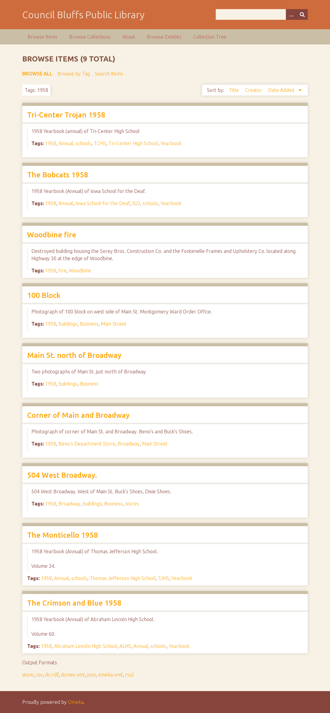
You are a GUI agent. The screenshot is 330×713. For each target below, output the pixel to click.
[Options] (291, 14)
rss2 (129, 674)
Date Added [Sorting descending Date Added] (281, 90)
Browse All (37, 73)
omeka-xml (110, 674)
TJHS (163, 578)
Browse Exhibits (164, 37)
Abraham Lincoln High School (85, 646)
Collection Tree (209, 37)
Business (89, 324)
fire (62, 270)
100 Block (43, 295)
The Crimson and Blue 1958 (74, 603)
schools (83, 143)
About (128, 37)
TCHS (100, 143)
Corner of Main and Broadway (78, 415)
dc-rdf (52, 674)
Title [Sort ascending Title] (234, 90)
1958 (50, 143)
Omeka (75, 702)
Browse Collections (90, 37)
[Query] (261, 14)
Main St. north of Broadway (74, 355)
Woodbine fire (51, 235)
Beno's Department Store (87, 443)
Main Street (113, 324)
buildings (68, 324)
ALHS (125, 646)
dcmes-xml (73, 674)
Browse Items (42, 37)
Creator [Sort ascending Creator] (254, 90)
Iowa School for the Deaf (103, 203)
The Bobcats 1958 (57, 175)
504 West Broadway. (62, 475)
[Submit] (302, 14)
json (91, 674)
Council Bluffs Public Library (83, 14)
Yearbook (171, 143)
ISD (136, 203)
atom (28, 674)
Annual (66, 143)
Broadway (129, 443)
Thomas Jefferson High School (123, 578)
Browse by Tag (73, 73)
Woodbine (80, 270)
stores (132, 503)
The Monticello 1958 (62, 535)
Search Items (109, 73)
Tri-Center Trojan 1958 (66, 115)
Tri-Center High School (133, 143)
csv (39, 674)
